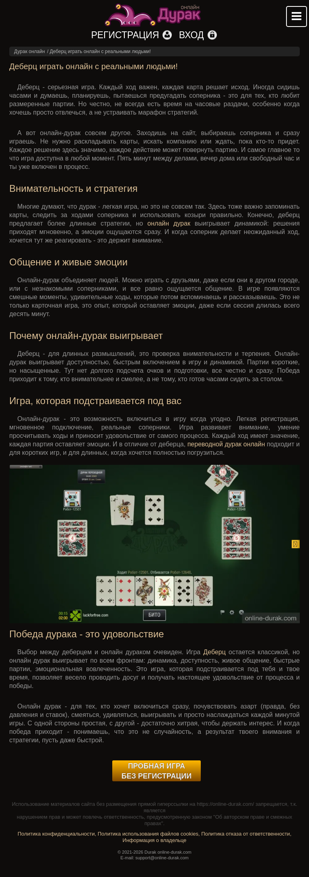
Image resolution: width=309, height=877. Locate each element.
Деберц (214, 652)
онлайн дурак (168, 223)
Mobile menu (296, 16)
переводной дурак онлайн (226, 444)
